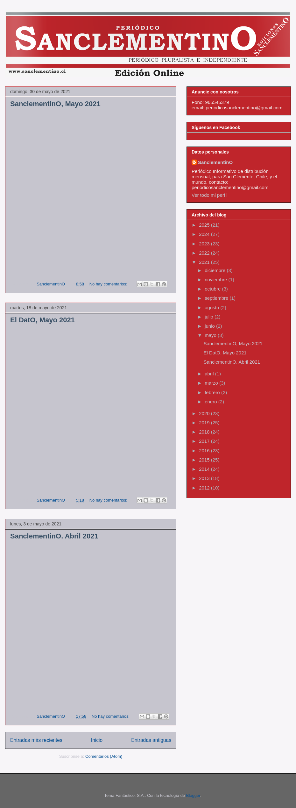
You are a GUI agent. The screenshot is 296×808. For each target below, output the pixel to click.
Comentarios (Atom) (103, 756)
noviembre (216, 279)
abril (210, 373)
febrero (213, 392)
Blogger (193, 795)
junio (210, 326)
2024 (205, 234)
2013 (205, 478)
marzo (212, 383)
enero (211, 401)
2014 (205, 469)
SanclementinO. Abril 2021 (54, 536)
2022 (205, 253)
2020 (205, 413)
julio (210, 316)
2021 (205, 262)
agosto (212, 307)
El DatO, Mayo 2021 (42, 320)
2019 (205, 422)
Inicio (96, 740)
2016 (205, 450)
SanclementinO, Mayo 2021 (55, 104)
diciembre (216, 270)
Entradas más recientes (36, 740)
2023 (205, 243)
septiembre (217, 298)
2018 (205, 432)
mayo (211, 335)
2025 (205, 225)
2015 (205, 459)
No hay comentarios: (109, 284)
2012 (205, 487)
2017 (205, 441)
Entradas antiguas (151, 740)
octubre (213, 288)
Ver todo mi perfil (210, 195)
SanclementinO (215, 162)
